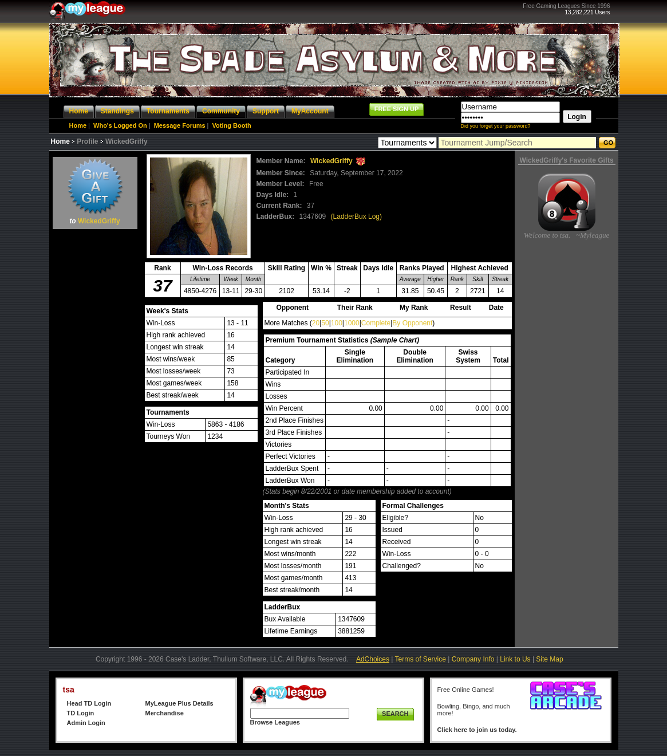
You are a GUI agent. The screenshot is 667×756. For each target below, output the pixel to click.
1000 (352, 323)
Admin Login (86, 722)
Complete (375, 323)
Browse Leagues (275, 722)
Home (78, 125)
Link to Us (515, 659)
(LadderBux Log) (356, 216)
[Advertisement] (95, 404)
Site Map (549, 659)
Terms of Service (420, 659)
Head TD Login (89, 703)
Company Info (473, 659)
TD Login (80, 713)
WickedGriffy (99, 221)
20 (315, 323)
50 (325, 323)
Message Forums (180, 125)
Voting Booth (231, 125)
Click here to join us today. (477, 729)
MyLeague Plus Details (179, 703)
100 (336, 323)
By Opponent (412, 323)
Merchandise (164, 713)
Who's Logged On (120, 125)
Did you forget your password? (496, 126)
